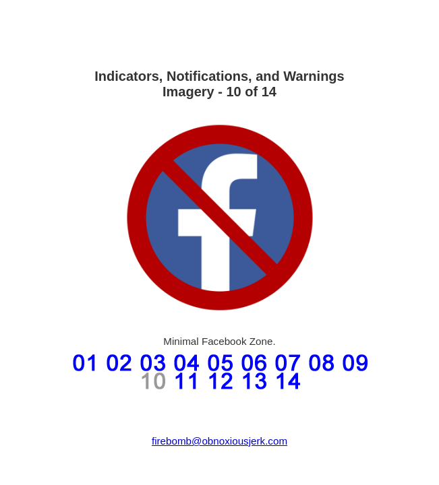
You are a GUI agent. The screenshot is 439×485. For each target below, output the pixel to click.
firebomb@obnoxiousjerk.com (219, 441)
